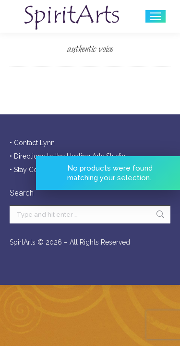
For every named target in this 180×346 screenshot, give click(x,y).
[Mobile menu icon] (155, 16)
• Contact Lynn (32, 143)
